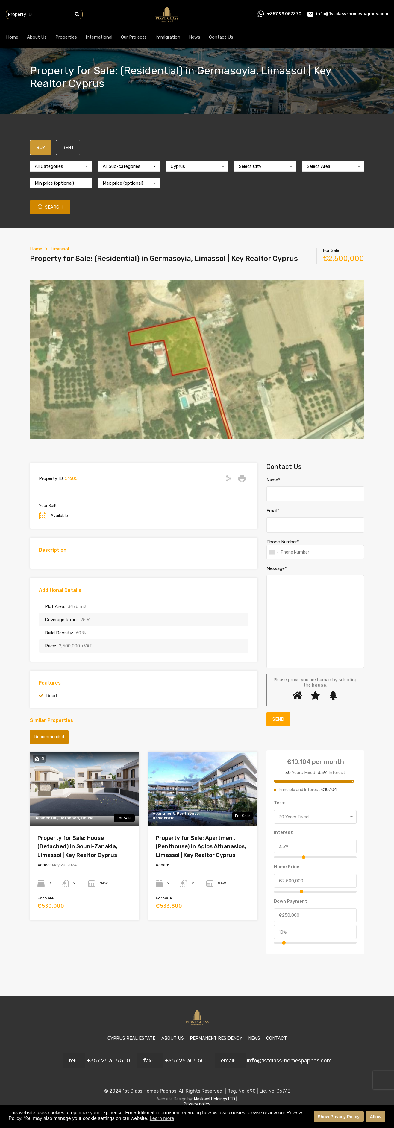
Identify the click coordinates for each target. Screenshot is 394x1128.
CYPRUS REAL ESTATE (131, 1038)
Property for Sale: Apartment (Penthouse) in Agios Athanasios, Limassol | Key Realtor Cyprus (201, 846)
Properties (66, 37)
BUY (40, 147)
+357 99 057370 (284, 13)
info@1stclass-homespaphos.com (352, 13)
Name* (273, 480)
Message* (276, 568)
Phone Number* (282, 542)
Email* (272, 510)
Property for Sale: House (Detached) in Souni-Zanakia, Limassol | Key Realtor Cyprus (77, 846)
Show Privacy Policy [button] (339, 1116)
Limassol (60, 249)
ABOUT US (172, 1038)
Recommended (49, 736)
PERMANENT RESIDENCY (216, 1038)
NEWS (254, 1038)
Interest (283, 832)
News (194, 37)
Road (51, 695)
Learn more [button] (162, 1118)
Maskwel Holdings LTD (215, 1099)
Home (12, 37)
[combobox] (61, 166)
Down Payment (290, 901)
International (99, 37)
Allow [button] (375, 1116)
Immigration (167, 37)
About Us (37, 37)
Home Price (286, 866)
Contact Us (221, 37)
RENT (68, 147)
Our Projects (134, 37)
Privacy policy (197, 1104)
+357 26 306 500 (108, 1060)
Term (280, 802)
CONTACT (276, 1038)
